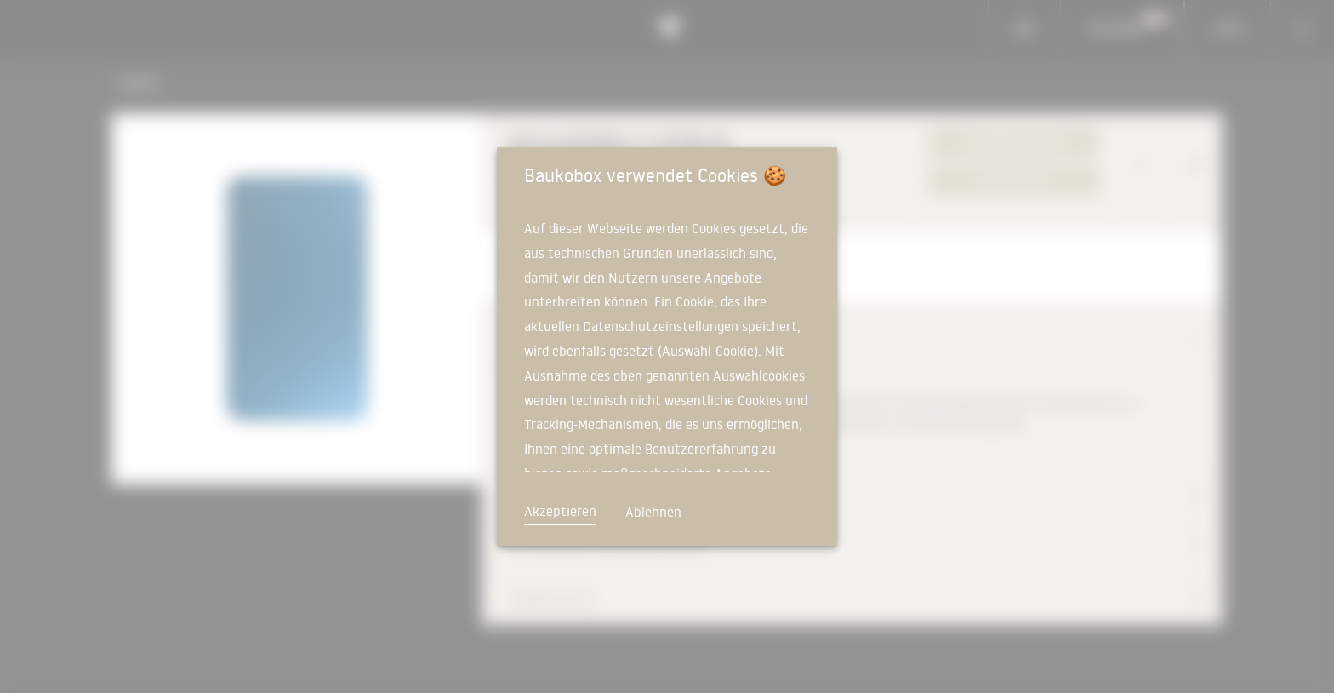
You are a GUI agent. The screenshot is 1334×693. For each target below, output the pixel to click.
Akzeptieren (560, 510)
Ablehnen (653, 511)
